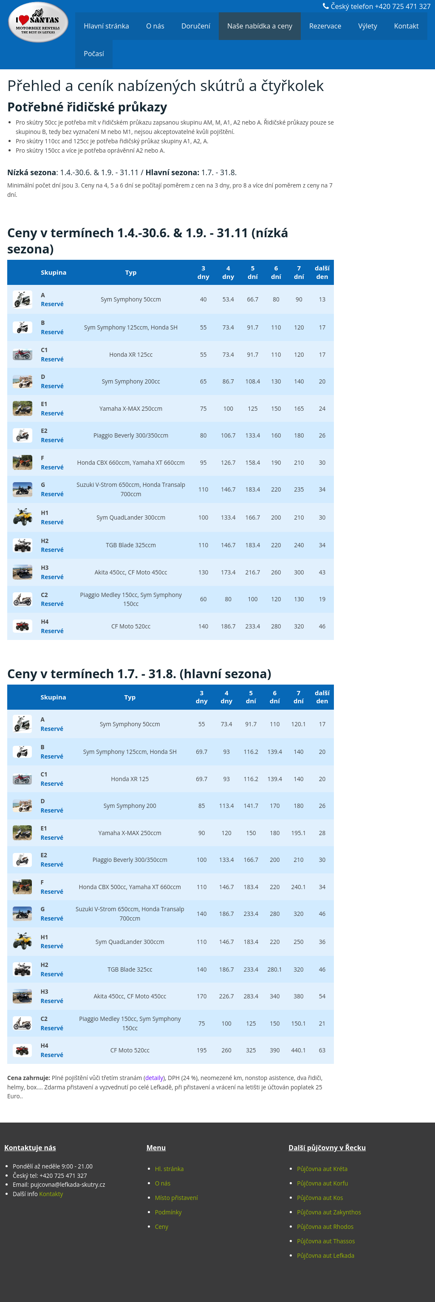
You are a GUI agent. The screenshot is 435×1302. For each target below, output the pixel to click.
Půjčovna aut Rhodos (325, 1226)
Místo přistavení (176, 1198)
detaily (154, 1078)
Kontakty (51, 1194)
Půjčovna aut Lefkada (325, 1255)
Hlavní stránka (106, 26)
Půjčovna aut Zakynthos (329, 1212)
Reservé (52, 304)
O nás (155, 26)
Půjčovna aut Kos (320, 1198)
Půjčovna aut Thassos (326, 1241)
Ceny (161, 1226)
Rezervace (325, 26)
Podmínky (168, 1212)
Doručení (195, 26)
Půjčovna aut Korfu (322, 1183)
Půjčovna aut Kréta (322, 1169)
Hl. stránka (169, 1169)
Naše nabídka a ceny (259, 26)
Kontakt (406, 26)
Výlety (367, 26)
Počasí (94, 53)
